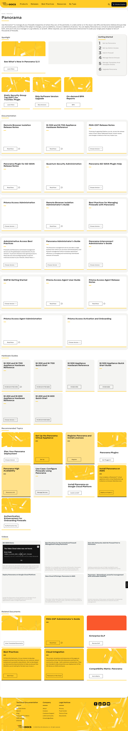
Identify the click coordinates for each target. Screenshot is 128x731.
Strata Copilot (118, 4)
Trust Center (63, 711)
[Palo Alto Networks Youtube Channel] (108, 705)
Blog (18, 713)
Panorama (10, 13)
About (45, 708)
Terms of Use (64, 713)
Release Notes (21, 708)
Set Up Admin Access (110, 48)
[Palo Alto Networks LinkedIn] (99, 705)
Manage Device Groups (111, 57)
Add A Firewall (108, 53)
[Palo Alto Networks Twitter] (104, 705)
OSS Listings (21, 718)
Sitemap (19, 720)
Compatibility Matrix (23, 715)
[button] (11, 69)
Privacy (62, 708)
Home (3, 13)
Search (19, 711)
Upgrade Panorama (110, 69)
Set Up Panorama (109, 43)
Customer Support (49, 713)
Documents (63, 715)
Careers (45, 711)
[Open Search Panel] (109, 4)
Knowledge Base (48, 718)
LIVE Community (48, 715)
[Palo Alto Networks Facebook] (95, 705)
